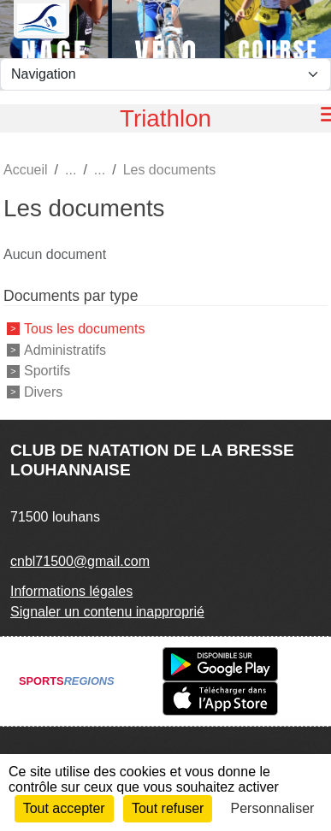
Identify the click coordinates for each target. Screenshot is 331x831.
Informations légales (71, 591)
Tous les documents (84, 328)
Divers (43, 392)
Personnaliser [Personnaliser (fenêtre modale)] (273, 808)
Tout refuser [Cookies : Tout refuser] (168, 808)
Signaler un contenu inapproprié (107, 611)
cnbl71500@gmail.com (80, 561)
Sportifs (47, 370)
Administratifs (65, 349)
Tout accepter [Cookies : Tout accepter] (64, 808)
